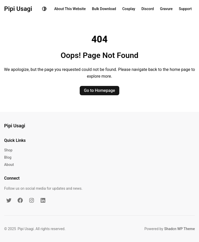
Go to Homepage (99, 90)
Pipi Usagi (18, 8)
